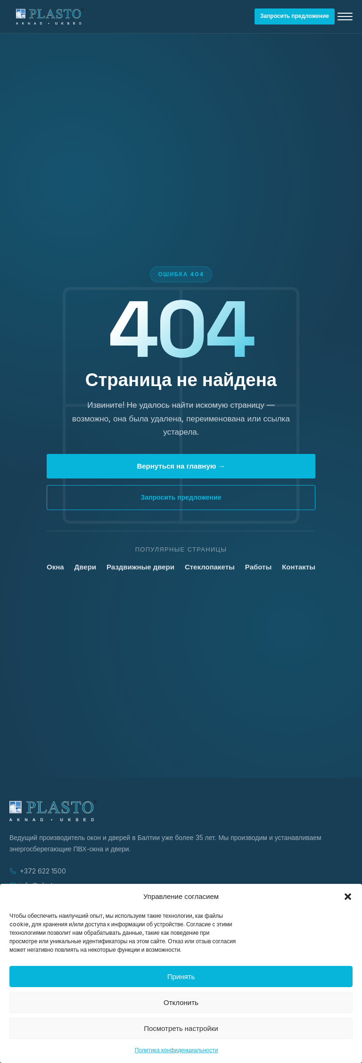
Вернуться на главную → (181, 465)
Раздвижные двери (140, 566)
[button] (348, 896)
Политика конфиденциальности (176, 1050)
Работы (258, 566)
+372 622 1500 (43, 871)
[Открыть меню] (345, 16)
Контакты (298, 566)
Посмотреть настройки (181, 1028)
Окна (55, 566)
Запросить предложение (294, 16)
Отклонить (181, 1002)
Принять (181, 976)
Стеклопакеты (210, 566)
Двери (85, 566)
